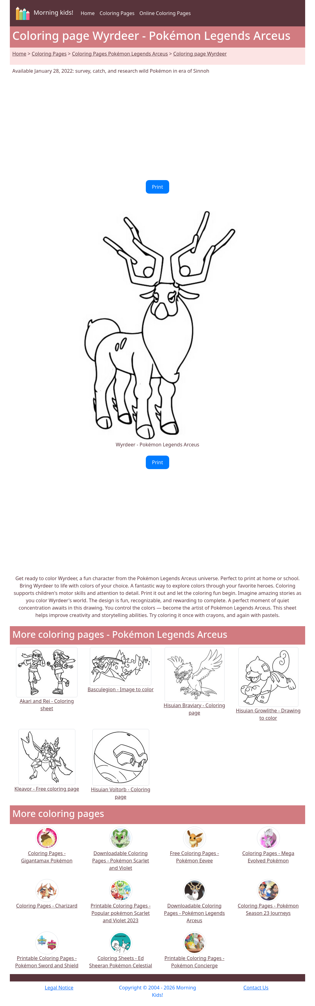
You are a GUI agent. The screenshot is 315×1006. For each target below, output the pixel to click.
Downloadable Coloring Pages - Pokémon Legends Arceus (194, 905)
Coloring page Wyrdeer (200, 53)
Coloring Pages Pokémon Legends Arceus (120, 53)
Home (88, 13)
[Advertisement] (157, 127)
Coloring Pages (117, 13)
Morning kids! (43, 13)
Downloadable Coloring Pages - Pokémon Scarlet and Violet (120, 852)
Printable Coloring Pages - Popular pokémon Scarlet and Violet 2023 (121, 905)
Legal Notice (59, 987)
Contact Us (255, 987)
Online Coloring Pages (165, 13)
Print (157, 186)
